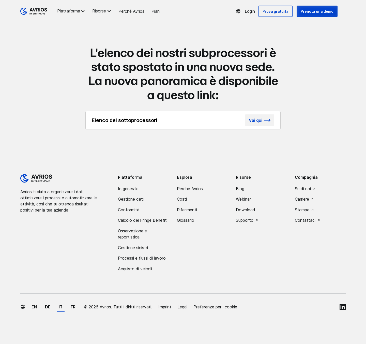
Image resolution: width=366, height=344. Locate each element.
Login (250, 11)
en (34, 306)
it (61, 306)
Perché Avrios (131, 11)
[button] (72, 11)
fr (73, 306)
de (48, 306)
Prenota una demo (317, 11)
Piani (155, 11)
